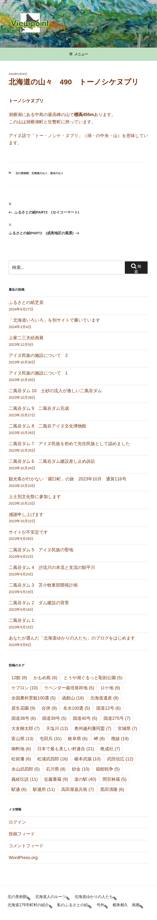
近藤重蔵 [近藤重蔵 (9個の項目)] (56, 779)
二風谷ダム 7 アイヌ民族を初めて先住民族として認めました (69, 443)
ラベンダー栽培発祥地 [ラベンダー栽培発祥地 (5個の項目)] (69, 687)
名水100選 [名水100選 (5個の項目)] (76, 708)
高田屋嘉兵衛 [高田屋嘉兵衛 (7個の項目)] (77, 789)
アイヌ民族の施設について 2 (38, 355)
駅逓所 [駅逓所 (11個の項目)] (44, 789)
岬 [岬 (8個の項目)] (99, 738)
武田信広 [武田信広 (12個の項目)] (120, 759)
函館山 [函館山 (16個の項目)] (73, 698)
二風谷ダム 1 (21, 620)
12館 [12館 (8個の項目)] (19, 677)
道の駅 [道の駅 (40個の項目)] (85, 779)
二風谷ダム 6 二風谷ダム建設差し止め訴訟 (52, 461)
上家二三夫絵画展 (26, 337)
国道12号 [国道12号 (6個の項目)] (108, 708)
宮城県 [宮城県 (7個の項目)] (127, 728)
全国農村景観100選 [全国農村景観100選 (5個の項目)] (33, 698)
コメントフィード (26, 845)
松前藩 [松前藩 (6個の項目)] (21, 759)
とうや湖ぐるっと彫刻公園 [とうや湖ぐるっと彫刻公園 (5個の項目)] (93, 677)
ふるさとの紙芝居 (26, 302)
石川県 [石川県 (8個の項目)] (56, 769)
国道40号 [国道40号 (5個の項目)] (85, 718)
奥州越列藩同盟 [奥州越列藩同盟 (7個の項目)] (92, 728)
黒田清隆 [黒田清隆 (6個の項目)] (112, 789)
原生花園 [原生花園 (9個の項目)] (23, 708)
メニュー (78, 54)
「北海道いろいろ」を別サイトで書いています (54, 320)
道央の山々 (56, 173)
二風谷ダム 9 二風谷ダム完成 (39, 408)
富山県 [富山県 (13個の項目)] (22, 738)
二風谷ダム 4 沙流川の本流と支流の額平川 (52, 567)
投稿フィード (22, 834)
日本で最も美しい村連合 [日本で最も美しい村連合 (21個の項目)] (65, 748)
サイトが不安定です (28, 532)
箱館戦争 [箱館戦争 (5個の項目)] (108, 769)
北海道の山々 (39, 173)
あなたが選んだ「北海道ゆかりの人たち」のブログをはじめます (72, 638)
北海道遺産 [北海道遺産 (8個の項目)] (104, 698)
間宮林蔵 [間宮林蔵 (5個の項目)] (115, 779)
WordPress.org (23, 857)
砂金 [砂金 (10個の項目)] (81, 769)
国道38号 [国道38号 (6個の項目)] (23, 718)
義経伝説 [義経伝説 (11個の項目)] (24, 779)
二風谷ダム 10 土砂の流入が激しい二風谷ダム (55, 390)
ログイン (17, 822)
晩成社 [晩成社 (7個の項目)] (110, 748)
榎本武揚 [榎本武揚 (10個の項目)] (87, 759)
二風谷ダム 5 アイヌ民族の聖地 (41, 549)
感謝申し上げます (26, 514)
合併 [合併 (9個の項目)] (49, 708)
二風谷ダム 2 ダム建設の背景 (39, 602)
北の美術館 (22, 173)
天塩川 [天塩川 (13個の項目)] (57, 728)
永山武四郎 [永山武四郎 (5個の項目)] (25, 769)
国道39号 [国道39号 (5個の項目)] (54, 718)
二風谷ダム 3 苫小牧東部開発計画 (43, 585)
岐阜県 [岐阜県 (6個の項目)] (78, 738)
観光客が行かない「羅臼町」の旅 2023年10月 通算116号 (67, 479)
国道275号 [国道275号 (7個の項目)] (117, 718)
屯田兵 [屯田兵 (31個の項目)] (51, 738)
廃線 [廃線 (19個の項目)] (120, 738)
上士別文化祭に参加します (35, 496)
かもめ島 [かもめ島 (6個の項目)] (45, 677)
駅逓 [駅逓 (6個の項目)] (19, 789)
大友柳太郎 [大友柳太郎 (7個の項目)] (25, 728)
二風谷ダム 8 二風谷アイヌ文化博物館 (47, 426)
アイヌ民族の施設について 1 (38, 373)
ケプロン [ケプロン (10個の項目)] (24, 687)
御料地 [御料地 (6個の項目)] (21, 748)
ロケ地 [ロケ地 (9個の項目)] (110, 687)
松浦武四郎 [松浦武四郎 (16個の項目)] (52, 759)
